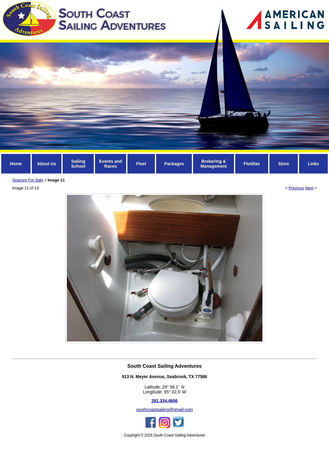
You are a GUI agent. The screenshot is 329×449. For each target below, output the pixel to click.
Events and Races (110, 164)
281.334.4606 (165, 400)
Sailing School (78, 164)
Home (16, 163)
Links (313, 163)
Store (283, 163)
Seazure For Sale (27, 180)
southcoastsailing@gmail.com (164, 409)
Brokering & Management (214, 164)
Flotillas (252, 163)
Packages (174, 163)
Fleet (141, 163)
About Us (46, 163)
